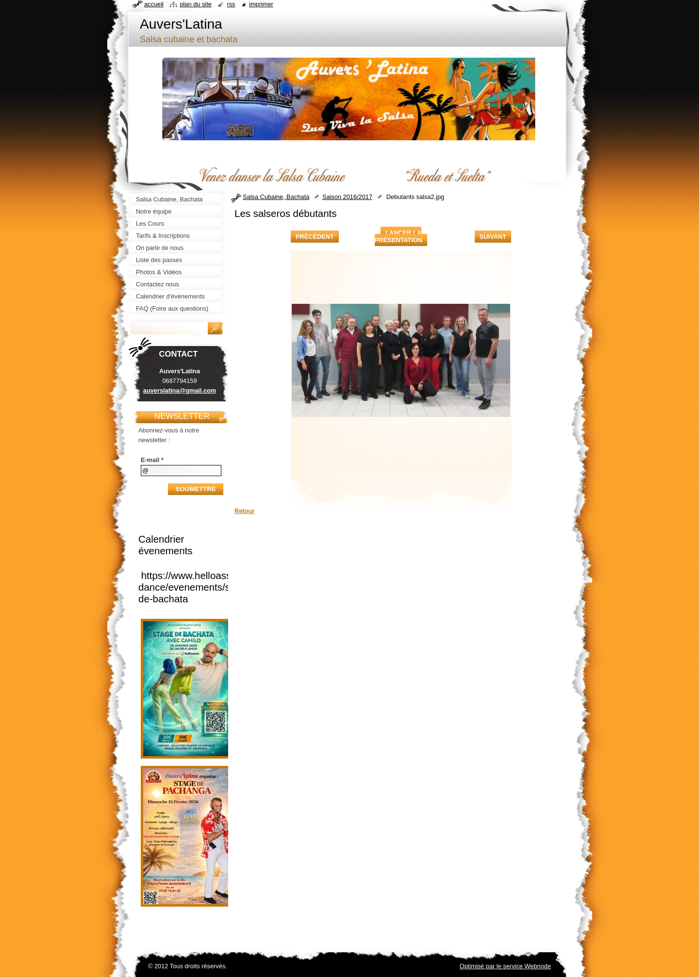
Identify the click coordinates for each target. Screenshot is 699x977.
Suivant (493, 236)
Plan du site (195, 4)
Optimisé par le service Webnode (505, 966)
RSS (231, 4)
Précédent (315, 236)
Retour (244, 510)
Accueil (154, 4)
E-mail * (152, 460)
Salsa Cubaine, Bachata (276, 196)
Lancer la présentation (398, 236)
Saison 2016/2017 (347, 196)
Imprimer (261, 4)
